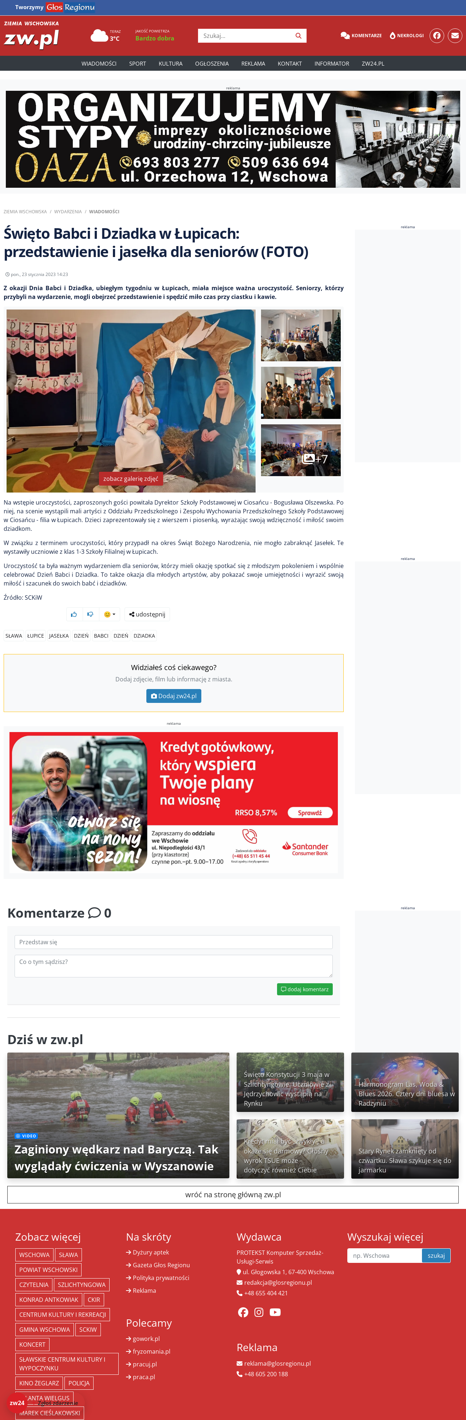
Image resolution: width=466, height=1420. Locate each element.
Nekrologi (407, 35)
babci (101, 621)
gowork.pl (146, 1325)
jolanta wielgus (44, 1384)
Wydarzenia (68, 212)
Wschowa (34, 1241)
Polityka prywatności (161, 1264)
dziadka (144, 621)
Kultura (170, 63)
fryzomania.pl (151, 1338)
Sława (13, 621)
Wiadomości (99, 63)
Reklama (253, 63)
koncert (32, 1331)
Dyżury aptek (151, 1238)
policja (79, 1369)
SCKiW (88, 1316)
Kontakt (290, 63)
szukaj (436, 1242)
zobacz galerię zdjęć (130, 484)
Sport (137, 63)
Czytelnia (33, 1271)
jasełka (59, 621)
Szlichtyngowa (82, 1271)
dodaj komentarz (305, 975)
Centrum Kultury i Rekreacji (62, 1301)
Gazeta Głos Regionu (161, 1251)
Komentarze (361, 35)
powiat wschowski (48, 1256)
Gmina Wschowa (44, 1316)
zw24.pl (373, 63)
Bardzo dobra (154, 38)
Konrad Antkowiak (48, 1286)
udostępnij (321, 276)
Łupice (35, 621)
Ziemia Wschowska (25, 212)
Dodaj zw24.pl (174, 682)
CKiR (94, 1286)
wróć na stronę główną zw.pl (233, 1181)
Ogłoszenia (212, 63)
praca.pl (144, 1363)
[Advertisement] (409, 346)
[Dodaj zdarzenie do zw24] (46, 1402)
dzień (81, 621)
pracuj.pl (145, 1350)
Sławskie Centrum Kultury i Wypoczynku (62, 1350)
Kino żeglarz (39, 1369)
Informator (332, 63)
